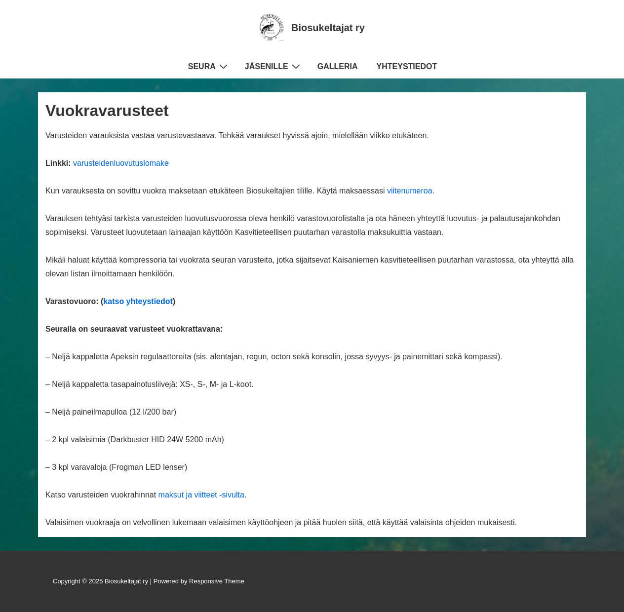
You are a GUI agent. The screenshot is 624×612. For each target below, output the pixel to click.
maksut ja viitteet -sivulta (201, 495)
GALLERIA (337, 66)
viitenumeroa (409, 191)
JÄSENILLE (274, 66)
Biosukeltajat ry (328, 27)
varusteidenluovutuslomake (121, 163)
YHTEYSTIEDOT (407, 66)
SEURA (209, 66)
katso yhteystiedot (137, 301)
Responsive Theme (216, 581)
